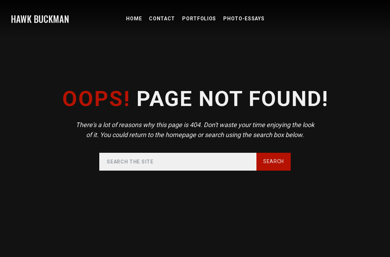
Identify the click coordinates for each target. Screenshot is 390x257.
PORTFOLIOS (199, 18)
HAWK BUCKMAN (40, 18)
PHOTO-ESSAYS (243, 18)
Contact (162, 18)
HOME (134, 18)
